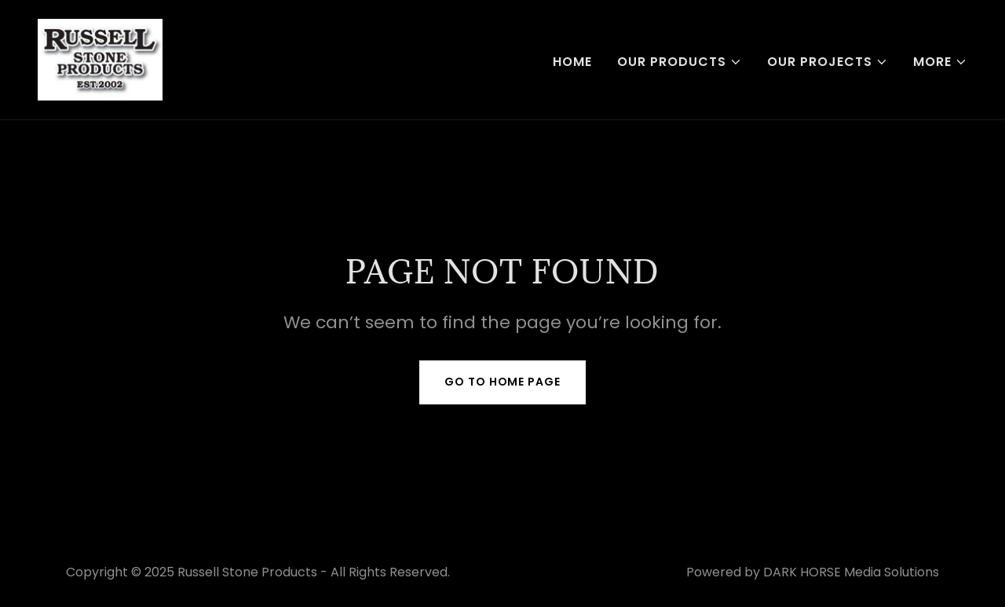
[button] (679, 62)
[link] (100, 58)
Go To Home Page (502, 381)
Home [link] (572, 62)
